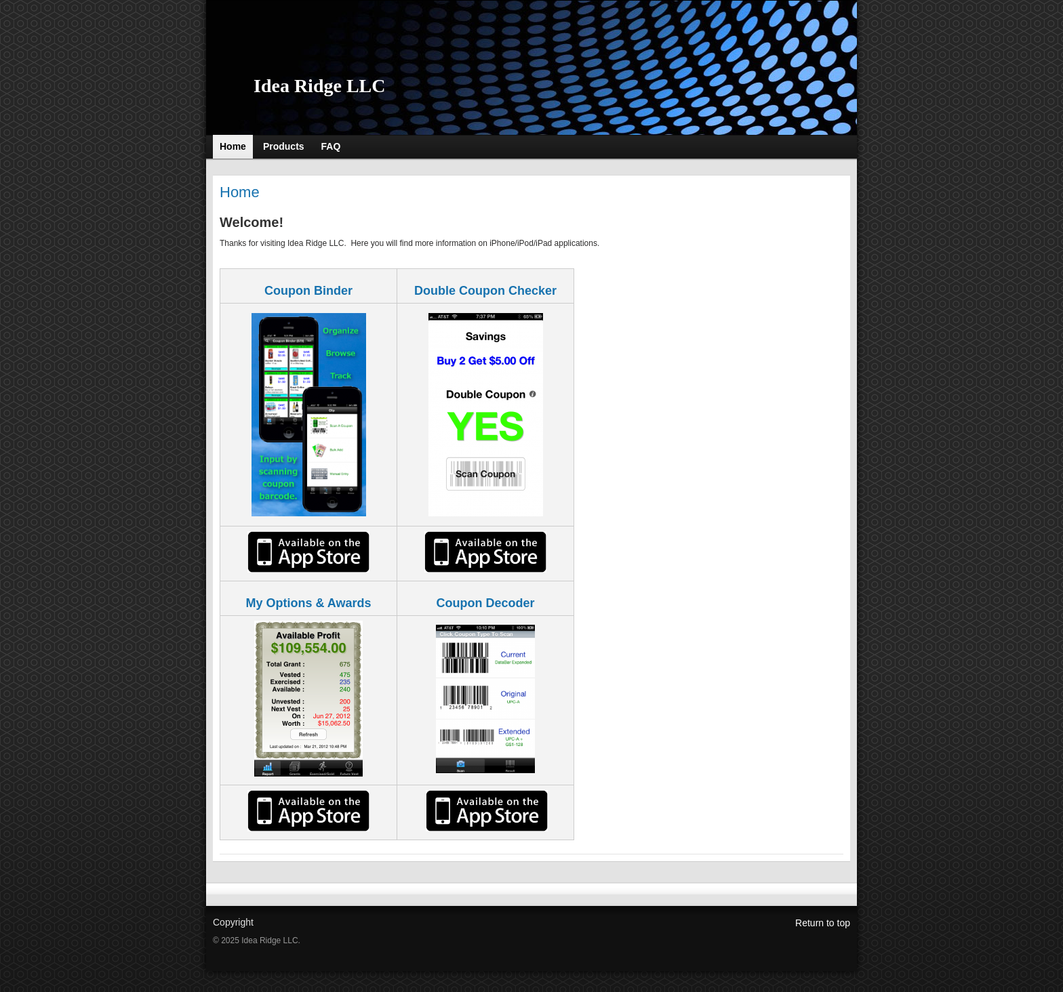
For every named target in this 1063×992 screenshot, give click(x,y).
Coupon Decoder (485, 603)
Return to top (822, 922)
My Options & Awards (308, 603)
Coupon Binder (308, 290)
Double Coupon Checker (485, 290)
